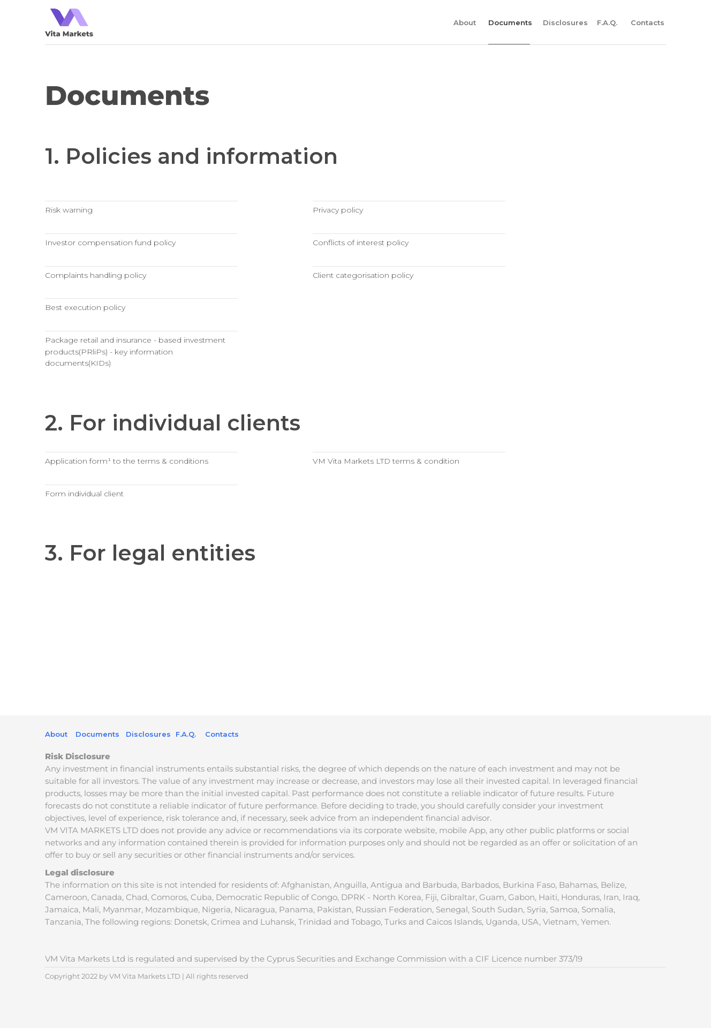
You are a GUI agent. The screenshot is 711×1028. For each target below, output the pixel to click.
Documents (97, 734)
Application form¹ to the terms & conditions (126, 461)
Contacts (647, 22)
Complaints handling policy (95, 275)
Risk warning (69, 210)
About (464, 22)
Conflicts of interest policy (361, 242)
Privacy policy (338, 210)
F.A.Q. (607, 22)
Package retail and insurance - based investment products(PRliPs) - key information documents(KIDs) (135, 351)
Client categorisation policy (363, 275)
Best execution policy (85, 307)
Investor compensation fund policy (110, 242)
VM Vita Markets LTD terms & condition (386, 461)
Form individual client (84, 493)
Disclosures (565, 22)
